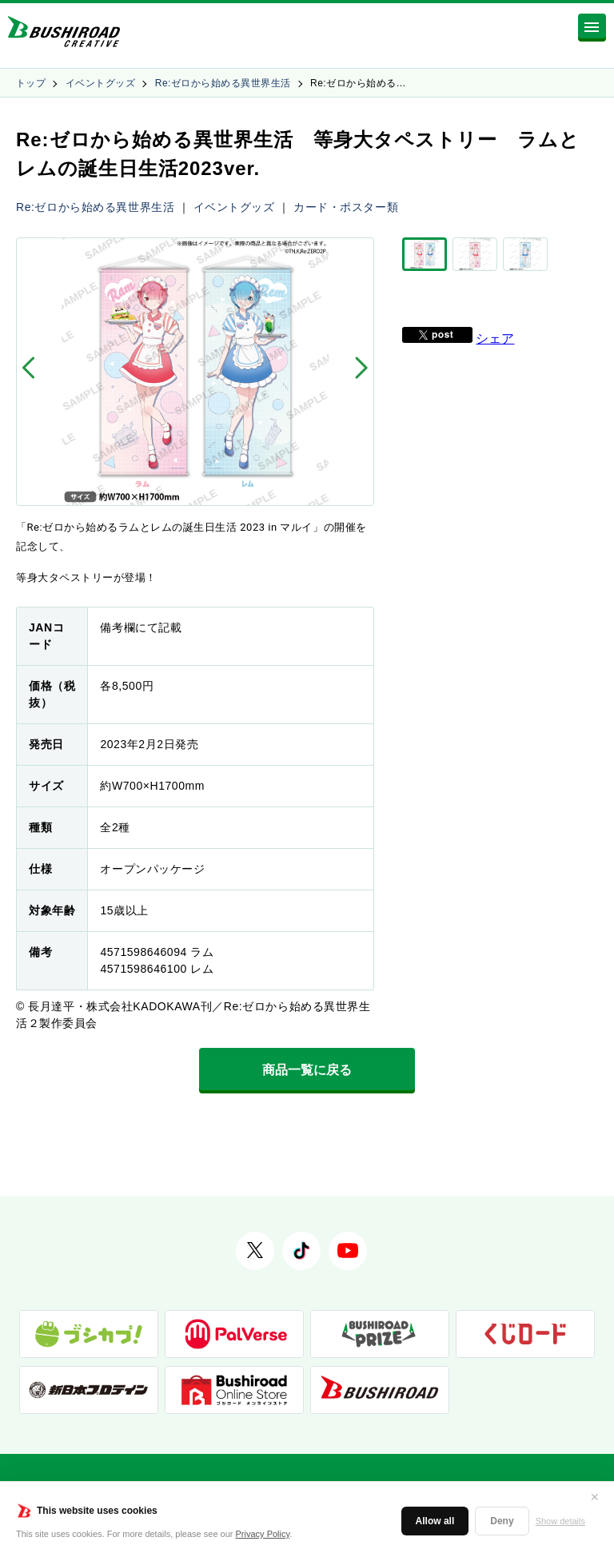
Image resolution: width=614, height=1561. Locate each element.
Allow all (435, 1521)
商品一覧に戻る (307, 1070)
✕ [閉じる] (595, 1497)
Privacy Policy (263, 1534)
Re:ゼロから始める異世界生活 (223, 83)
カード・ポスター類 (345, 207)
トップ (31, 83)
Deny (501, 1521)
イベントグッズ (100, 83)
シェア (495, 338)
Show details (560, 1521)
